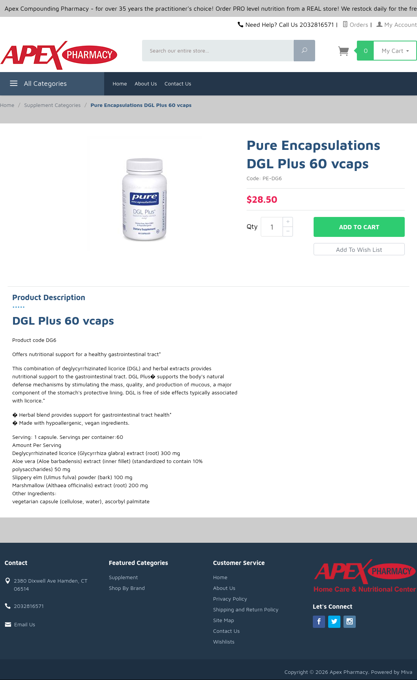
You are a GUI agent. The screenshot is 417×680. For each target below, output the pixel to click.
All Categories (37, 84)
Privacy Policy (230, 598)
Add (359, 227)
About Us (146, 83)
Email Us (24, 624)
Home (120, 83)
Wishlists (224, 641)
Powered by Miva (391, 672)
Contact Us (178, 83)
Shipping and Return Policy (246, 609)
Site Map (223, 620)
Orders (355, 24)
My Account (396, 24)
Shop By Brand (127, 588)
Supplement (123, 577)
